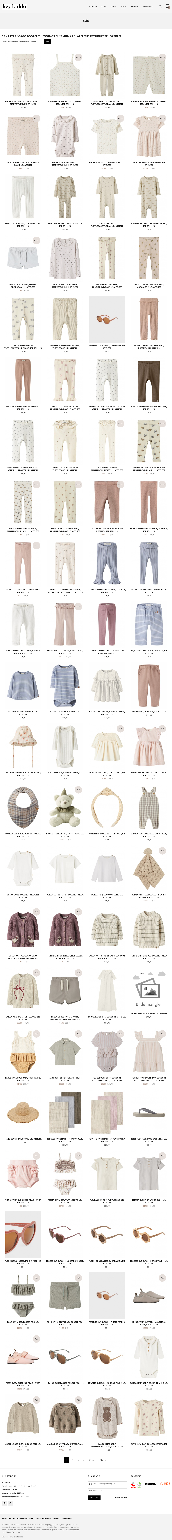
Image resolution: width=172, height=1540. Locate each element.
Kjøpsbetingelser (25, 1518)
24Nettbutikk (17, 1537)
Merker (134, 6)
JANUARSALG (148, 6)
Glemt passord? (121, 1497)
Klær (103, 6)
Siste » (103, 1460)
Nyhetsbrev (67, 1518)
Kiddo (123, 6)
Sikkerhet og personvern (47, 1518)
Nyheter (93, 6)
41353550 (14, 1490)
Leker (113, 6)
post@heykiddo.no (16, 1493)
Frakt (4, 1518)
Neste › (92, 1460)
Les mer (66, 1530)
